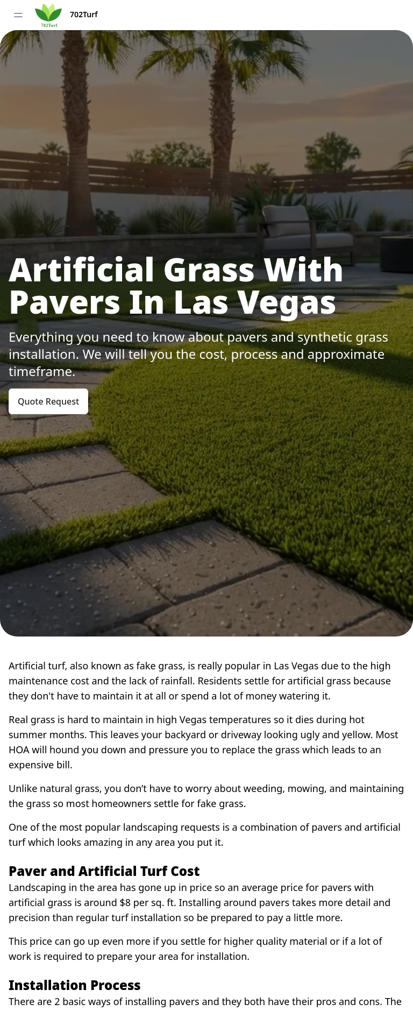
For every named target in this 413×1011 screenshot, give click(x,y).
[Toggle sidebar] (18, 15)
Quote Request (48, 401)
